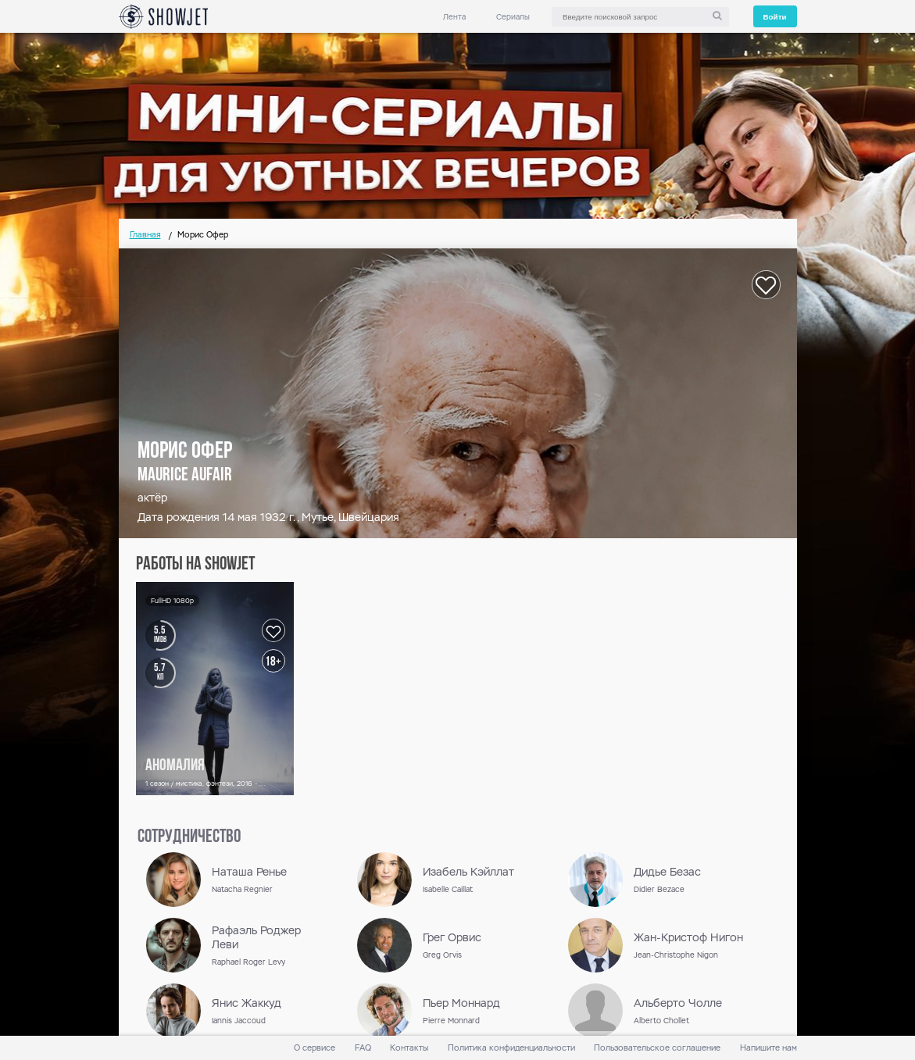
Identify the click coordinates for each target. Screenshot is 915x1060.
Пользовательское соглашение (657, 1048)
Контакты (409, 1048)
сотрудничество (189, 837)
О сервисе (314, 1048)
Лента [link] (454, 17)
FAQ (363, 1048)
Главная (145, 235)
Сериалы (513, 17)
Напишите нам (768, 1048)
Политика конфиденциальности (511, 1048)
